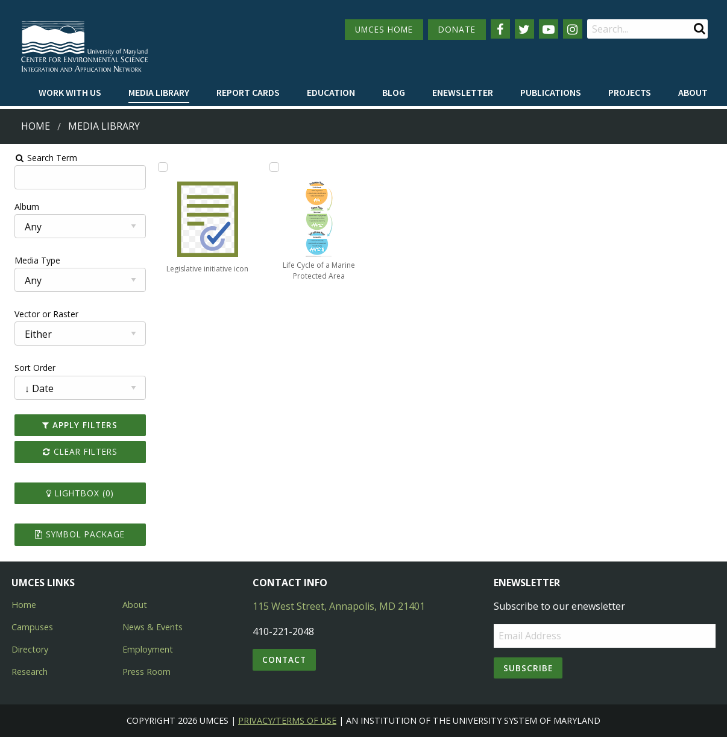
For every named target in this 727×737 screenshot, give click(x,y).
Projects (629, 92)
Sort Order (28, 367)
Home (35, 126)
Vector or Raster (40, 314)
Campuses (32, 627)
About (693, 92)
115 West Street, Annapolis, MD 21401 (339, 606)
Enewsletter (462, 92)
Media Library (158, 92)
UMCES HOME (384, 29)
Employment (147, 649)
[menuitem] (70, 93)
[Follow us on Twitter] (524, 29)
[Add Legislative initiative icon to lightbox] (158, 167)
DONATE (457, 29)
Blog (393, 92)
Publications (550, 92)
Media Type (31, 260)
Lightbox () (75, 493)
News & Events (152, 627)
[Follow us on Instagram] (572, 29)
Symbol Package (74, 534)
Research (29, 671)
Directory (29, 649)
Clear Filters (74, 451)
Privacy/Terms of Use (287, 720)
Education (331, 92)
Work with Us (70, 92)
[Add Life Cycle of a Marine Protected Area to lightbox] (272, 167)
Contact (284, 659)
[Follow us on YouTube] (548, 29)
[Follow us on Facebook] (500, 29)
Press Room (146, 671)
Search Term (39, 157)
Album (20, 206)
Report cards (248, 92)
